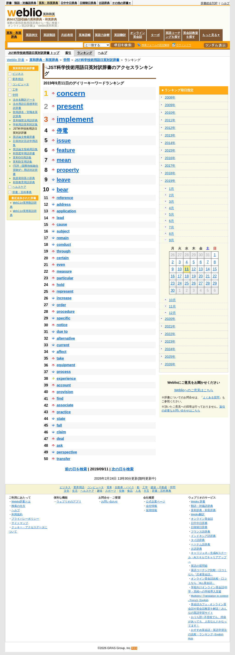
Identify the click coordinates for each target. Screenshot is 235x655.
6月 (171, 221)
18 (187, 276)
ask (60, 445)
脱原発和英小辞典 (24, 178)
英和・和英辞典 (48, 3)
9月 (171, 240)
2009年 (170, 105)
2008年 (170, 97)
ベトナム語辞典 (200, 544)
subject (63, 231)
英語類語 (49, 35)
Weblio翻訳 (197, 514)
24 (180, 283)
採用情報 (151, 510)
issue (64, 140)
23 (173, 283)
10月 (172, 300)
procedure (66, 312)
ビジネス (17, 73)
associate (65, 405)
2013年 (170, 135)
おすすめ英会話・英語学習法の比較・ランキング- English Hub (207, 634)
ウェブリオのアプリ (68, 501)
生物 (121, 490)
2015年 (170, 150)
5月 (171, 214)
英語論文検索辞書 (24, 137)
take (60, 358)
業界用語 (17, 79)
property (68, 170)
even (61, 264)
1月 (171, 189)
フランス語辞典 (200, 531)
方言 (146, 490)
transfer (63, 459)
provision (65, 392)
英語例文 (32, 35)
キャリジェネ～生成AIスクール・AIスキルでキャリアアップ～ (207, 557)
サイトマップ (19, 523)
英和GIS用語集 (22, 157)
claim (61, 432)
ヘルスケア (19, 187)
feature (66, 150)
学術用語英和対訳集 (25, 124)
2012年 (170, 128)
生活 (75, 490)
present (70, 106)
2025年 (170, 356)
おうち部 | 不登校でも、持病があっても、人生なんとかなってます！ (207, 621)
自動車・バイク (124, 487)
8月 (171, 234)
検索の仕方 (18, 505)
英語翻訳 (120, 35)
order (61, 305)
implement (75, 119)
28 (208, 283)
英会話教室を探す (190, 35)
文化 (66, 490)
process (64, 372)
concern (71, 93)
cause (62, 224)
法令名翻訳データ (24, 99)
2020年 (170, 319)
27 (201, 283)
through (63, 251)
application (66, 211)
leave (63, 180)
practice (64, 412)
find (60, 398)
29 (215, 283)
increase (64, 298)
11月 (172, 306)
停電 (62, 131)
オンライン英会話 (137, 35)
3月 (171, 201)
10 (180, 269)
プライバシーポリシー (25, 518)
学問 (66, 60)
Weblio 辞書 (15, 60)
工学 (15, 89)
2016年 (170, 158)
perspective (67, 452)
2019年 (170, 181)
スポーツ (110, 490)
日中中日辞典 (69, 3)
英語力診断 (102, 35)
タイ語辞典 (198, 539)
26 (194, 283)
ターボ (155, 35)
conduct (64, 245)
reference (65, 198)
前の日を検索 (76, 469)
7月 (171, 227)
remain (63, 238)
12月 (172, 313)
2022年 (170, 334)
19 (194, 276)
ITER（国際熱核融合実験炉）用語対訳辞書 (25, 170)
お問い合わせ (109, 501)
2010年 (170, 112)
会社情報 (151, 505)
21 (208, 276)
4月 (171, 208)
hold (60, 285)
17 (180, 276)
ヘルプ (225, 3)
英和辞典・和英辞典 (43, 60)
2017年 (170, 165)
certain (63, 258)
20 (201, 276)
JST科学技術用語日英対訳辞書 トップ (33, 53)
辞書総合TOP (209, 3)
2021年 (170, 326)
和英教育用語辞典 (24, 182)
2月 (171, 195)
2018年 (170, 173)
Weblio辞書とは (21, 501)
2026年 (170, 364)
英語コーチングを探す (172, 35)
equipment (66, 365)
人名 (138, 490)
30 (173, 290)
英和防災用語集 (22, 161)
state (61, 419)
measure (64, 271)
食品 (130, 490)
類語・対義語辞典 (25, 3)
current (63, 345)
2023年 (170, 341)
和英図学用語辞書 (24, 153)
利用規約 (16, 514)
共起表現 (67, 35)
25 (187, 283)
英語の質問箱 (199, 565)
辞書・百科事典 (22, 192)
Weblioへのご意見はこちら (193, 390)
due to (62, 331)
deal (60, 439)
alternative (66, 338)
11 (187, 269)
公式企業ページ (155, 501)
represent (65, 291)
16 (173, 276)
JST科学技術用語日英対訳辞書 (97, 60)
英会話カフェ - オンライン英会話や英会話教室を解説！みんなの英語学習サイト (207, 608)
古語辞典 (104, 3)
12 (194, 269)
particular (65, 278)
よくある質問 (211, 397)
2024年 (170, 349)
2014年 (170, 143)
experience (66, 378)
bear (62, 189)
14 (208, 269)
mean (64, 160)
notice (62, 325)
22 (215, 276)
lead (60, 218)
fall (59, 425)
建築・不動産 (159, 487)
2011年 (170, 120)
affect (62, 352)
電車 (109, 487)
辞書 (9, 3)
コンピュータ (20, 84)
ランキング (84, 53)
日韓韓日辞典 (88, 3)
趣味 (99, 490)
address (64, 204)
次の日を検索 (123, 469)
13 (201, 269)
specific (63, 318)
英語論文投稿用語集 (25, 149)
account (64, 385)
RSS (134, 648)
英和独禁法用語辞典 (25, 120)
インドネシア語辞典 (203, 535)
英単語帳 (85, 35)
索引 (68, 53)
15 (215, 269)
